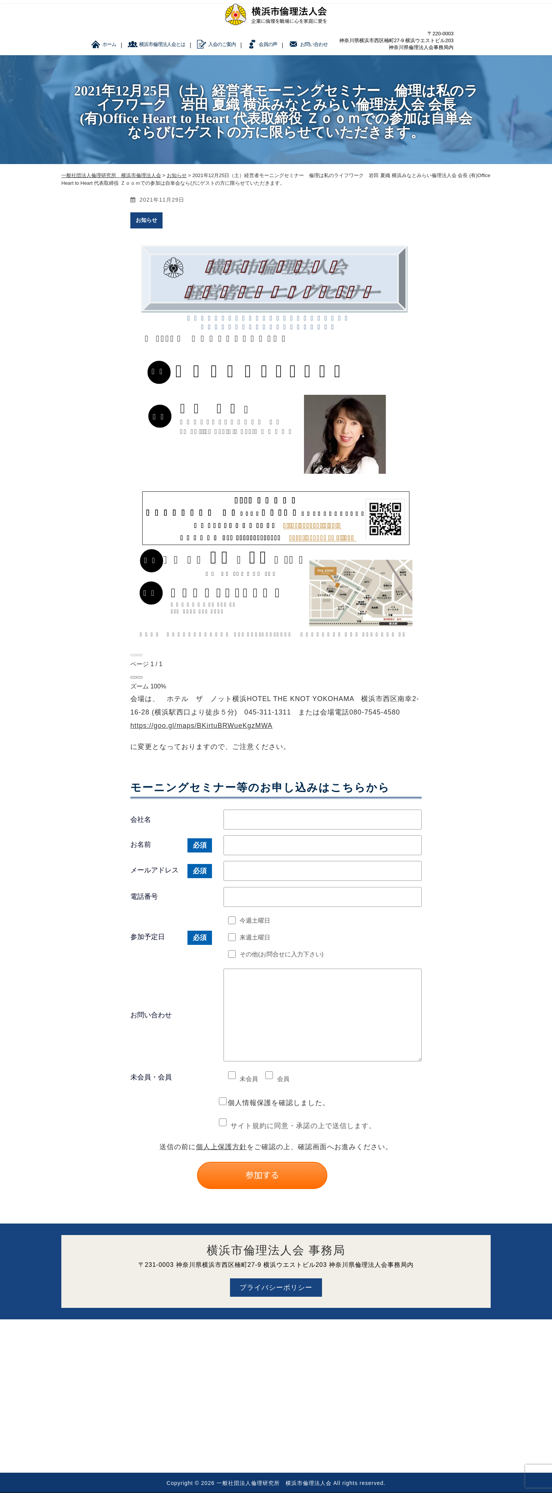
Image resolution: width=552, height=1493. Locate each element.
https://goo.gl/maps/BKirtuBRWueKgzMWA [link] (201, 725)
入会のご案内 (222, 44)
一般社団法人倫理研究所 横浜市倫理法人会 (274, 1483)
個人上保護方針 (221, 1147)
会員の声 (268, 44)
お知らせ (146, 220)
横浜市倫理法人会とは (162, 44)
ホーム (109, 44)
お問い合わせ (314, 44)
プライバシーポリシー (276, 1287)
